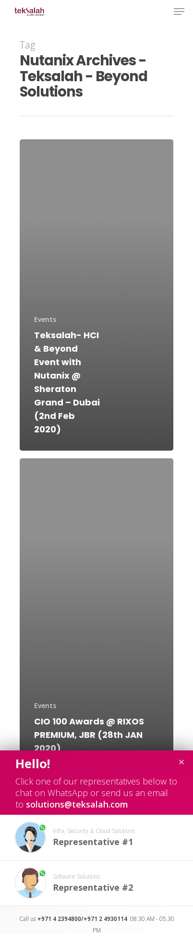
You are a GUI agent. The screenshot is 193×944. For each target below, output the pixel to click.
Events (45, 319)
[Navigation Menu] (179, 11)
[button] (96, 837)
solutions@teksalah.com (77, 804)
